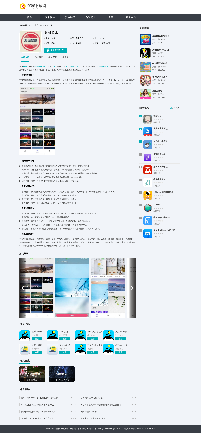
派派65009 (37, 331)
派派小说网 (37, 345)
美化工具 (74, 66)
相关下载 (52, 57)
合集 (110, 17)
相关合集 (66, 57)
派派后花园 (64, 345)
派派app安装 (121, 345)
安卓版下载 (55, 50)
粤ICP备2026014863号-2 (146, 429)
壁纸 (25, 66)
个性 (67, 66)
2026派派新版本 (94, 331)
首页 (29, 17)
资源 (106, 66)
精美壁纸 (38, 66)
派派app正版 (121, 331)
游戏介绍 (25, 57)
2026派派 (64, 331)
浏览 (44, 66)
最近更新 (131, 17)
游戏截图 (38, 57)
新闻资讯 (90, 17)
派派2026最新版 (94, 345)
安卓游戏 (70, 17)
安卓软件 (50, 17)
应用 (55, 66)
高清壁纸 (101, 66)
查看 (37, 339)
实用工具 (48, 25)
